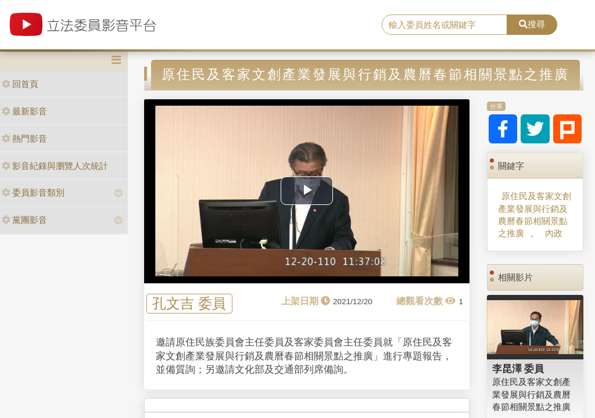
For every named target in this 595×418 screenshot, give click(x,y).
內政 (553, 233)
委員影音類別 (33, 192)
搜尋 (532, 24)
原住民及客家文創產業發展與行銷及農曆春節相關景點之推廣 (534, 214)
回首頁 (20, 84)
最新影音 (24, 111)
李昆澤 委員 (518, 368)
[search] (444, 25)
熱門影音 (24, 138)
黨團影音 (24, 220)
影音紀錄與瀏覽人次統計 (55, 166)
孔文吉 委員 (189, 304)
